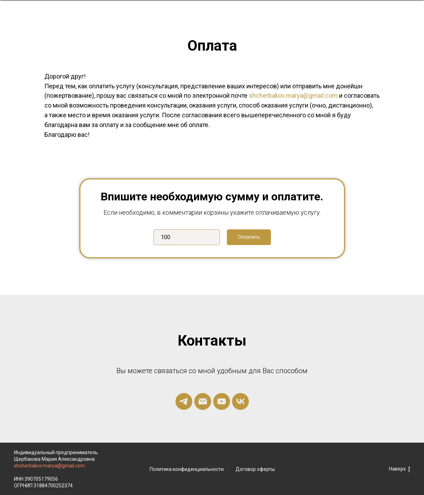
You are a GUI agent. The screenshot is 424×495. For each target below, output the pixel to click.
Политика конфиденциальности (187, 469)
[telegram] (183, 401)
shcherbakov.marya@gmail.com (293, 95)
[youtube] (221, 401)
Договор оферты (255, 469)
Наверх (399, 469)
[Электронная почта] (202, 401)
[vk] (240, 401)
